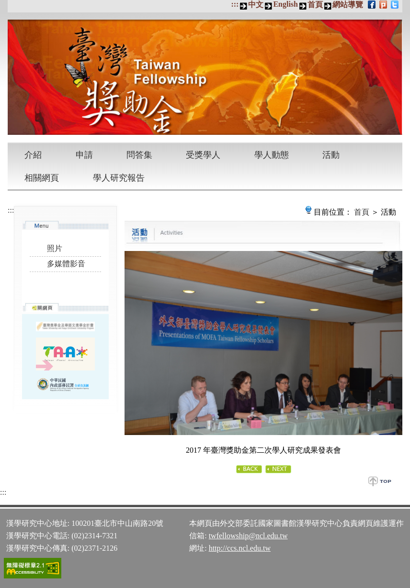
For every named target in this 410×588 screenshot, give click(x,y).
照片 (54, 248)
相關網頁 (41, 178)
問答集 (139, 155)
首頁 (315, 4)
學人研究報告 (119, 178)
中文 (255, 4)
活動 (331, 155)
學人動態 (271, 155)
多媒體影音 (66, 264)
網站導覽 (347, 4)
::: (235, 4)
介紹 (33, 155)
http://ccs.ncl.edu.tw (240, 548)
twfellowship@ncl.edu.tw (248, 536)
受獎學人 (203, 155)
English (285, 4)
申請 (84, 155)
